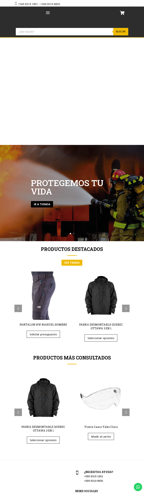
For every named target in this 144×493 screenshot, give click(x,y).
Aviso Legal (81, 436)
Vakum (94, 490)
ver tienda (72, 155)
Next (126, 201)
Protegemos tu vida (67, 80)
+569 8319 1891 (28, 4)
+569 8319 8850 (50, 4)
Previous (18, 201)
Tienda (18, 428)
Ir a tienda (42, 97)
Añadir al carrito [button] (101, 329)
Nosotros (19, 436)
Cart (77, 420)
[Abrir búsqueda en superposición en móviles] (72, 31)
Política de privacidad (87, 444)
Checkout (80, 428)
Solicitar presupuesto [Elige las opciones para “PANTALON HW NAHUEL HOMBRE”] (43, 227)
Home (17, 420)
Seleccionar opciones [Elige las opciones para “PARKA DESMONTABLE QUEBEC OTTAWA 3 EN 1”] (101, 230)
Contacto (19, 444)
